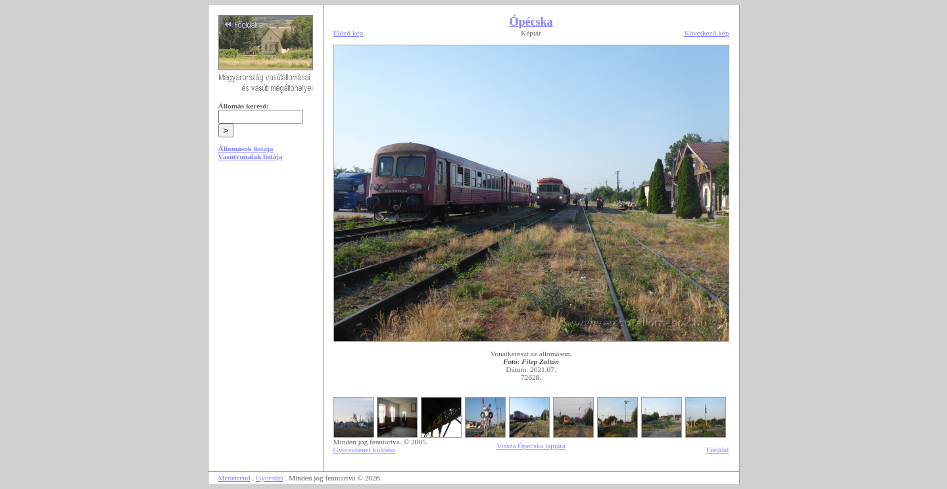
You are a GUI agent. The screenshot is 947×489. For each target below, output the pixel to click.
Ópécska (530, 21)
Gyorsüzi (269, 478)
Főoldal (717, 450)
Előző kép (348, 33)
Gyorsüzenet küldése (364, 450)
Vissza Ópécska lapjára (531, 446)
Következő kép (706, 33)
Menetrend (234, 478)
